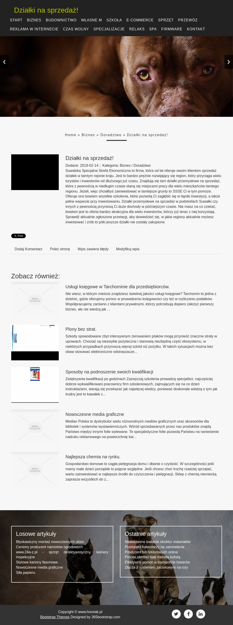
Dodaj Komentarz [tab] (29, 249)
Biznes (88, 135)
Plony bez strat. (80, 329)
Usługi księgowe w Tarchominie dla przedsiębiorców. (117, 286)
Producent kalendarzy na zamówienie (155, 547)
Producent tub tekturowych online (151, 552)
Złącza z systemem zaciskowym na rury (156, 567)
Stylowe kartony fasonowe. (37, 562)
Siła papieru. (26, 572)
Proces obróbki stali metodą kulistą (152, 557)
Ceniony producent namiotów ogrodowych (49, 547)
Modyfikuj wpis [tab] (127, 249)
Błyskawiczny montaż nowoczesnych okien (50, 542)
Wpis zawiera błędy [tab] (93, 249)
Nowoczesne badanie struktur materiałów (158, 542)
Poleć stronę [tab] (60, 249)
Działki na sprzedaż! (43, 10)
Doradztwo (111, 135)
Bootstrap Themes (55, 617)
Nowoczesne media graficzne (94, 414)
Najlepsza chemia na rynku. (93, 456)
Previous (4, 62)
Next (228, 62)
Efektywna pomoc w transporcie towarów (157, 562)
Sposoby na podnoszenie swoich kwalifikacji (109, 371)
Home (70, 135)
